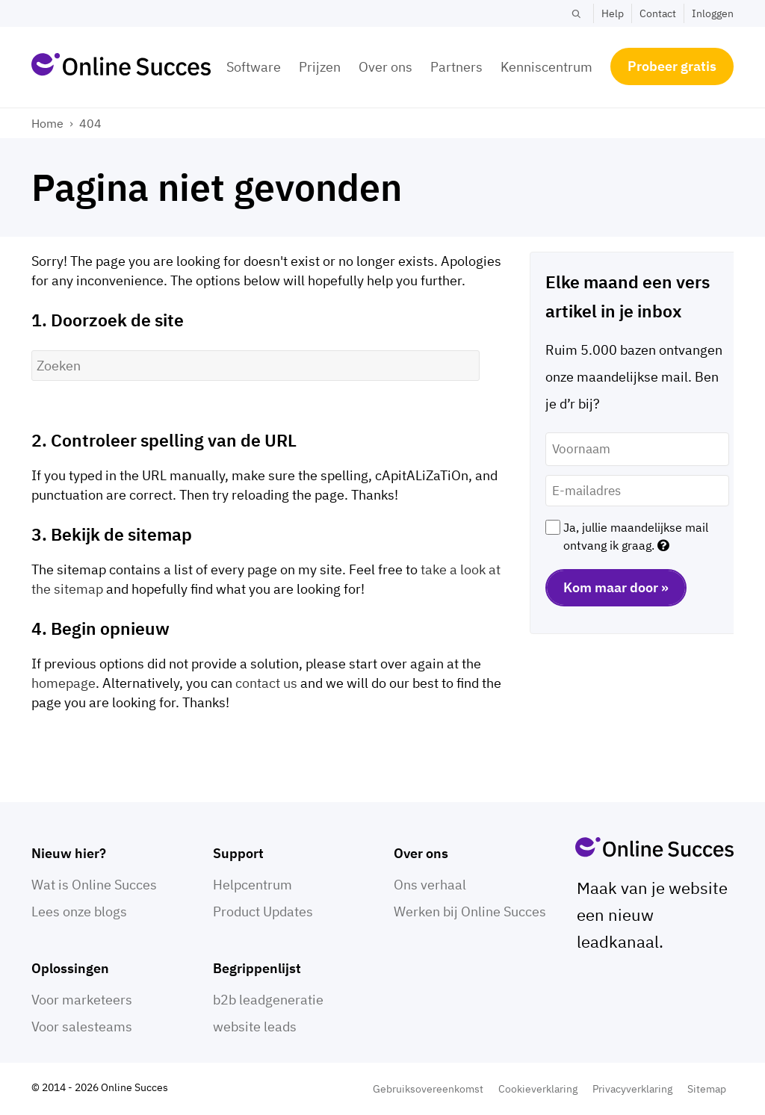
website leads (255, 1026)
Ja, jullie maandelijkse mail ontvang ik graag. (635, 536)
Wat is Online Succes (94, 884)
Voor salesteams (81, 1026)
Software (253, 66)
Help (612, 13)
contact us (266, 683)
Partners (456, 66)
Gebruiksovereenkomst (428, 1089)
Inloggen (713, 13)
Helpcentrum (252, 884)
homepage (63, 683)
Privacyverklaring (632, 1089)
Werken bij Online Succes (470, 911)
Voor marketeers (81, 999)
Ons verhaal (430, 884)
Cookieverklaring (537, 1089)
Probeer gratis (672, 66)
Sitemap (706, 1089)
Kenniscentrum (546, 66)
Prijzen (320, 66)
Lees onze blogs (79, 911)
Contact (657, 13)
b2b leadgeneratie (268, 999)
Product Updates (263, 911)
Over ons (385, 66)
